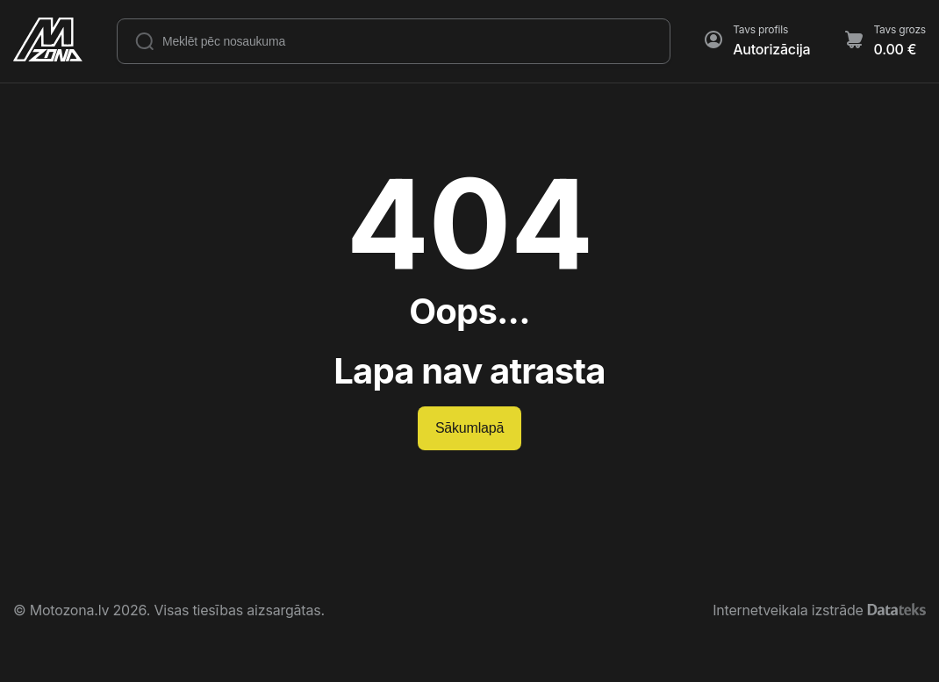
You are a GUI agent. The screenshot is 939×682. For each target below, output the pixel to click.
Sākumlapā (469, 427)
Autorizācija (771, 49)
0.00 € (894, 49)
